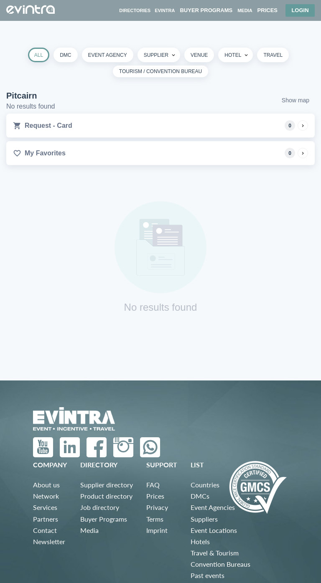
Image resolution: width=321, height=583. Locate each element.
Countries (205, 485)
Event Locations (214, 530)
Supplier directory (106, 485)
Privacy (157, 507)
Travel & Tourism (215, 553)
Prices (155, 496)
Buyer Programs (103, 519)
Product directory (106, 496)
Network (46, 496)
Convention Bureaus (220, 564)
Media (89, 530)
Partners (45, 519)
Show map (295, 100)
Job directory (99, 507)
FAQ (153, 485)
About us (46, 485)
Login (299, 10)
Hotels (200, 541)
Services (45, 507)
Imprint (157, 530)
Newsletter (49, 541)
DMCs (200, 496)
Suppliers (204, 519)
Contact (45, 530)
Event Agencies (213, 507)
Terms (154, 519)
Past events (207, 575)
